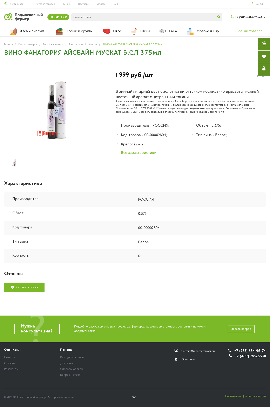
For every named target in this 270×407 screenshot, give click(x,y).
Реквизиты (11, 369)
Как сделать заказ (72, 357)
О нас (66, 4)
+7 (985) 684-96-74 (248, 17)
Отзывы (9, 363)
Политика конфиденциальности (245, 396)
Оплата (101, 4)
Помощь (66, 350)
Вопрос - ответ (70, 375)
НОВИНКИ (58, 17)
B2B (116, 4)
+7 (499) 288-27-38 (250, 356)
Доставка (83, 4)
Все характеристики (138, 153)
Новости (9, 357)
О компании (12, 350)
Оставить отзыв (27, 287)
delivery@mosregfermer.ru (198, 351)
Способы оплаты (71, 369)
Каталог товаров (45, 4)
